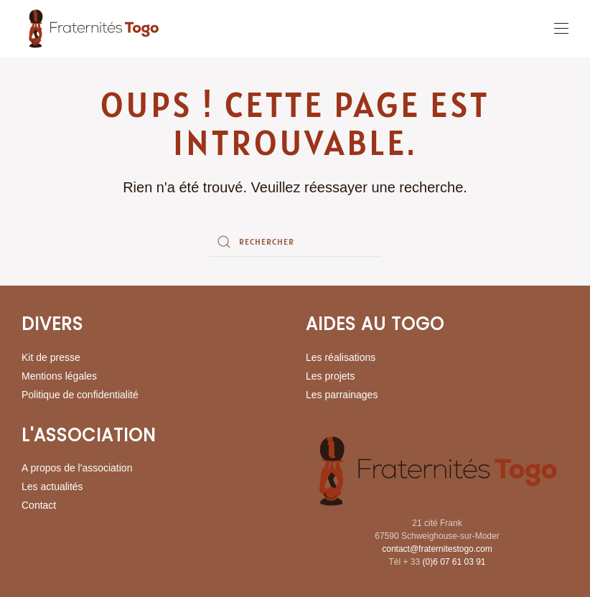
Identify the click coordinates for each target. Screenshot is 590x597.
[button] (561, 28)
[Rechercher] (295, 242)
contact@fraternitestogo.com (437, 549)
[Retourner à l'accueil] (93, 28)
